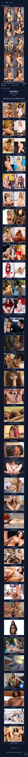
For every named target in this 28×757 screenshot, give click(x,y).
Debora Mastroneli (8, 190)
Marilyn (20, 136)
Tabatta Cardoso (14, 618)
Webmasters (14, 748)
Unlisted (14, 387)
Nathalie (8, 243)
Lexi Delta (8, 314)
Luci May (14, 352)
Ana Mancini (20, 154)
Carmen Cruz (8, 225)
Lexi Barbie (14, 511)
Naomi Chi (19, 279)
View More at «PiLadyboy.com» (14, 98)
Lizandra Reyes (14, 743)
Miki (8, 154)
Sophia (14, 405)
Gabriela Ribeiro (8, 136)
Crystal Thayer (19, 208)
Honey (19, 243)
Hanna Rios (14, 547)
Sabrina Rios (14, 440)
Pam (8, 172)
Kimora (8, 208)
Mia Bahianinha (14, 600)
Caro (8, 119)
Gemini (14, 707)
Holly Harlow (8, 279)
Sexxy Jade (19, 225)
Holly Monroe (19, 172)
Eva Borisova (20, 314)
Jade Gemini (14, 529)
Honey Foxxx (8, 261)
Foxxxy (20, 119)
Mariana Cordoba (8, 296)
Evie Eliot (14, 494)
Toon (14, 689)
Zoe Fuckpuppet (14, 458)
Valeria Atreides (14, 583)
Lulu (14, 334)
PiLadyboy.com (5, 6)
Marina (20, 296)
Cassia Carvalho (14, 636)
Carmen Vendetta (19, 261)
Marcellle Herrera (19, 190)
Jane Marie (14, 565)
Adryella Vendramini (14, 423)
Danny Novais (14, 725)
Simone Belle (14, 476)
